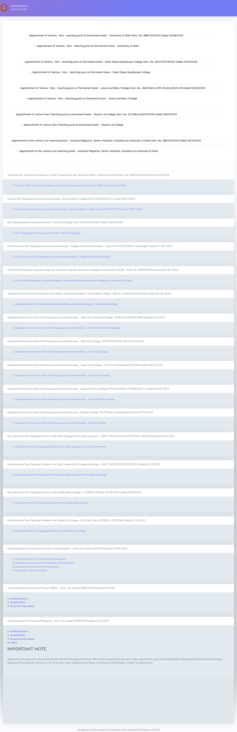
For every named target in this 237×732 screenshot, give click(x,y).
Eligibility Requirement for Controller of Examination (44, 563)
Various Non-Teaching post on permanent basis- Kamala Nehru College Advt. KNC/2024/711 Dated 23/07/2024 (79, 209)
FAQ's (13, 642)
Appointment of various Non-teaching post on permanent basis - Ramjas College (60, 423)
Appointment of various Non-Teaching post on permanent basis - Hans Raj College (61, 351)
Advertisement (19, 598)
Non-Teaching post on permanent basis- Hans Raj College (47, 233)
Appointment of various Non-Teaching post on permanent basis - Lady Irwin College (62, 375)
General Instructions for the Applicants (37, 567)
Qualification (17, 602)
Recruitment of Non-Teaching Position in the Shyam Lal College (50, 531)
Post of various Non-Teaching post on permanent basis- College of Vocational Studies (63, 257)
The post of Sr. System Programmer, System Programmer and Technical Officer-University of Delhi (70, 185)
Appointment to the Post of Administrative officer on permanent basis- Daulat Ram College (66, 304)
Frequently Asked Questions (31, 570)
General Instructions (22, 606)
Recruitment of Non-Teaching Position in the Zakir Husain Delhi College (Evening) (60, 475)
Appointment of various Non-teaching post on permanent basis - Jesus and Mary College (65, 399)
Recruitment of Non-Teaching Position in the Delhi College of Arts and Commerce (60, 447)
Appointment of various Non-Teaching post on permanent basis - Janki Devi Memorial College (67, 328)
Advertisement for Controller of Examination (40, 559)
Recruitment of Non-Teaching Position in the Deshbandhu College (52, 503)
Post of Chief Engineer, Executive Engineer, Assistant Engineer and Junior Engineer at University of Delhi (73, 280)
